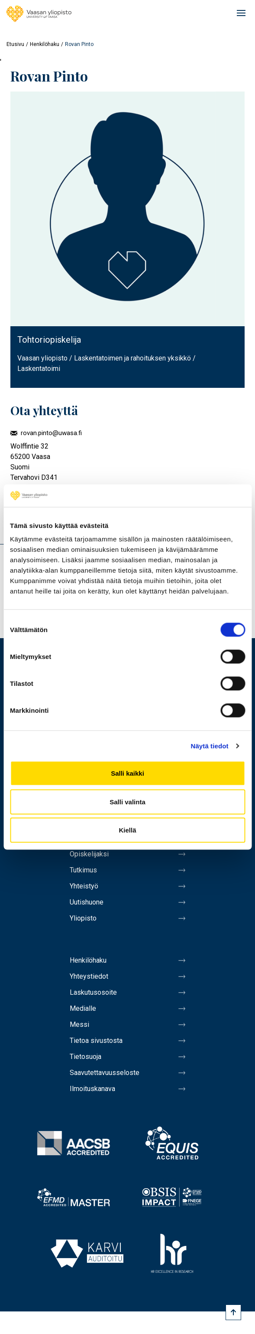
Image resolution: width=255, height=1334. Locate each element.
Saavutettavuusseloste (104, 1073)
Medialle (83, 1008)
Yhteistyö (84, 886)
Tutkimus (83, 870)
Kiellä (127, 830)
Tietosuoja (85, 1056)
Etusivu (15, 44)
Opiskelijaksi (89, 854)
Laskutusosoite (93, 992)
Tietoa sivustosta (96, 1040)
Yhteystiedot (89, 976)
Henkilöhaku (44, 44)
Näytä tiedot (210, 745)
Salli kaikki (127, 773)
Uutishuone (86, 902)
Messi (79, 1024)
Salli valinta (127, 801)
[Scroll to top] (233, 1312)
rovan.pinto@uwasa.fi (51, 433)
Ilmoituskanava (92, 1089)
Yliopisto (83, 918)
